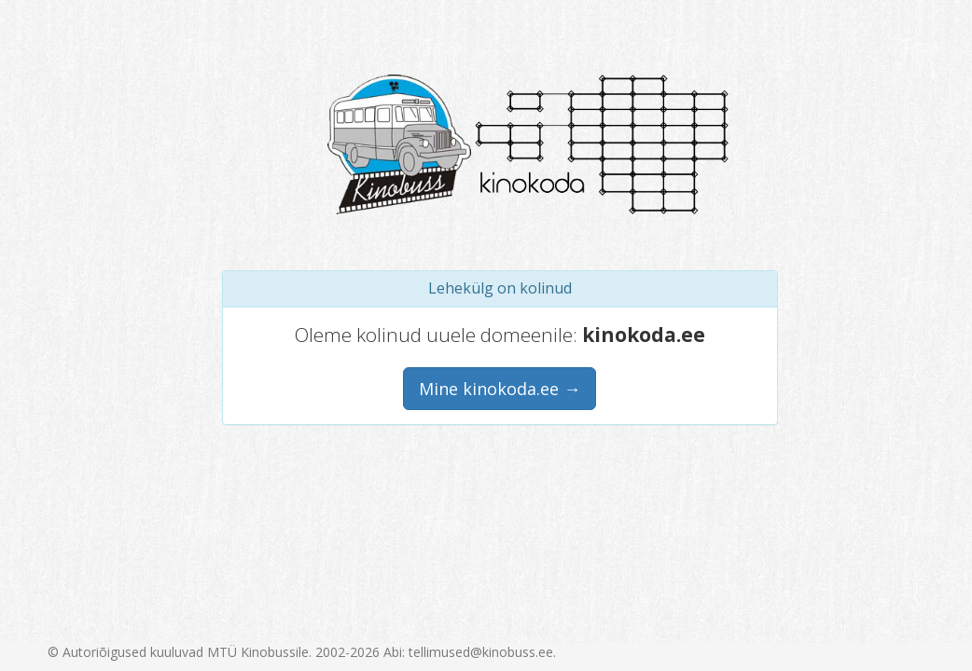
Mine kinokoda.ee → (499, 388)
